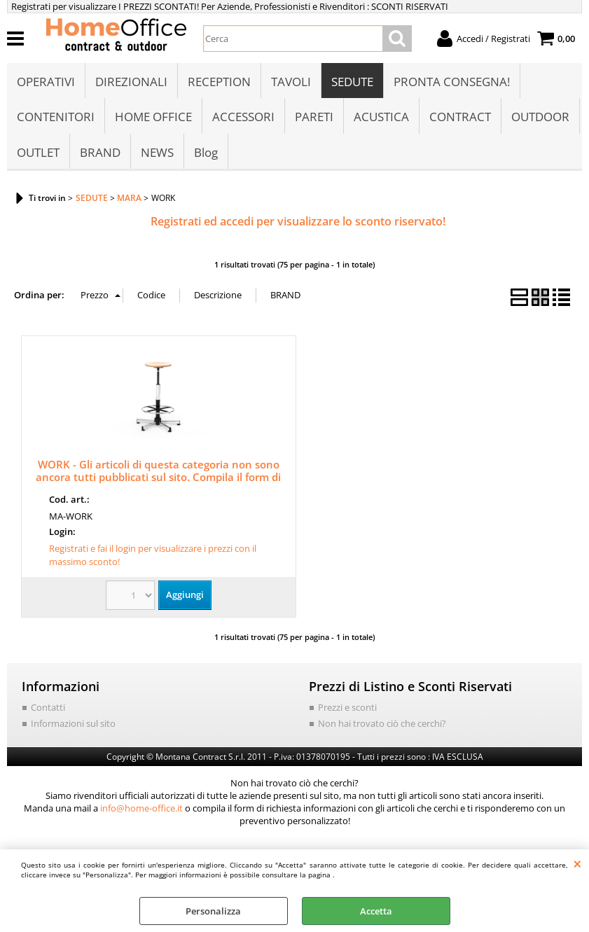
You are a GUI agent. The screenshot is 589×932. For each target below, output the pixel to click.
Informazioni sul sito (73, 723)
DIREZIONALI (131, 82)
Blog (206, 152)
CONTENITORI (56, 117)
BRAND (100, 152)
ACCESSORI (243, 117)
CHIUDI (577, 863)
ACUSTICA (381, 117)
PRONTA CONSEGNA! (452, 82)
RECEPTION (219, 82)
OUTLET (38, 152)
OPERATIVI (46, 82)
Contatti (48, 707)
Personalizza (213, 911)
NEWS (157, 152)
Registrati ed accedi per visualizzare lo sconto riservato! (298, 221)
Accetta (376, 911)
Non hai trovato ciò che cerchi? (382, 723)
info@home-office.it (141, 808)
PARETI (314, 117)
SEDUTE (352, 82)
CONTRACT (460, 117)
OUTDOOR (540, 117)
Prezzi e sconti (347, 707)
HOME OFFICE (153, 117)
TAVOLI (291, 82)
